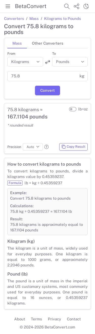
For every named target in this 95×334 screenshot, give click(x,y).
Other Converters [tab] (47, 43)
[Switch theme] (86, 6)
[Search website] (67, 6)
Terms (36, 319)
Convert (47, 90)
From (11, 53)
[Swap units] (48, 62)
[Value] (42, 76)
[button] (46, 146)
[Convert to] (70, 62)
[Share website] (76, 6)
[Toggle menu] (7, 6)
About (19, 319)
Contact (74, 319)
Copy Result (73, 146)
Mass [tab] (17, 43)
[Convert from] (25, 62)
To (54, 53)
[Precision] (33, 147)
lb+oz (83, 109)
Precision (14, 147)
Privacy (54, 319)
